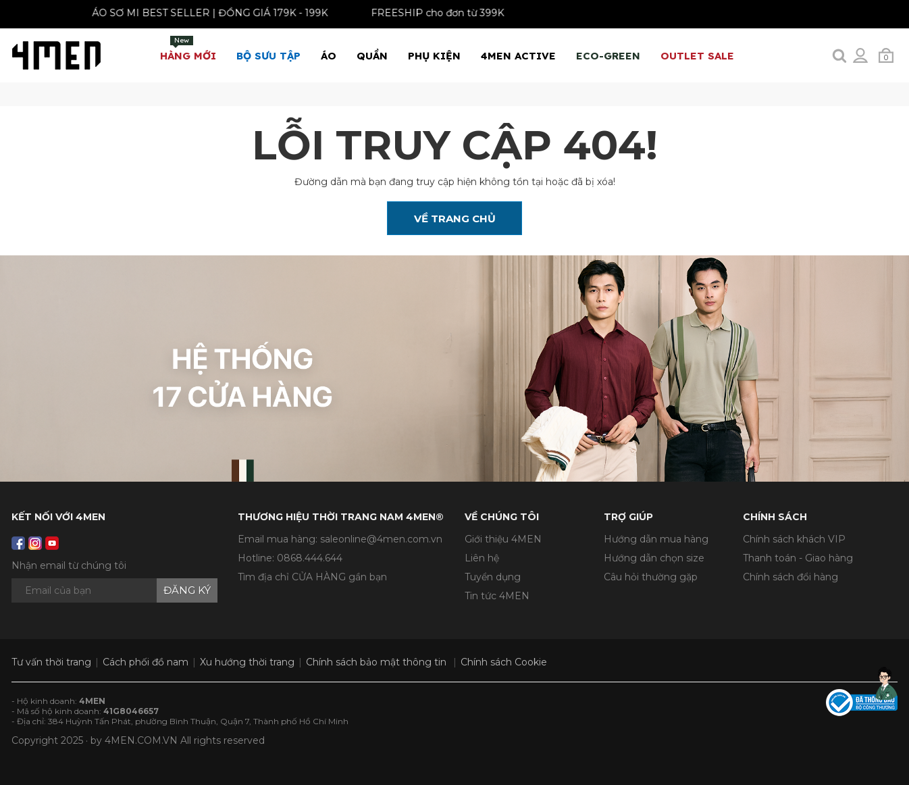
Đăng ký (187, 590)
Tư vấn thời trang (51, 662)
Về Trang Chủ (455, 218)
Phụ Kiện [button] (434, 55)
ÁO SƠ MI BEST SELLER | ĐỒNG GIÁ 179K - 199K (205, 13)
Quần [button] (372, 55)
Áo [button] (328, 55)
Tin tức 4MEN (497, 596)
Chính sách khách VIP (794, 539)
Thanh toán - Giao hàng (798, 558)
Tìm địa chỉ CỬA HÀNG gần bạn (312, 577)
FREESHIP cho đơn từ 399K (432, 13)
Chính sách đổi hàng (790, 577)
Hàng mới (188, 49)
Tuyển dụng (493, 577)
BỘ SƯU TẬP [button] (268, 55)
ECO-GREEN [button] (608, 55)
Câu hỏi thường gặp (651, 577)
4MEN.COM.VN (141, 740)
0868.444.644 (309, 558)
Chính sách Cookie (504, 662)
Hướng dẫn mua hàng (656, 539)
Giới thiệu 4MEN (503, 539)
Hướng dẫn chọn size (654, 558)
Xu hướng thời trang (247, 662)
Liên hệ (482, 558)
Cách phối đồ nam (145, 662)
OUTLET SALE (697, 55)
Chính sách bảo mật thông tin (376, 662)
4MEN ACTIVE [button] (518, 55)
